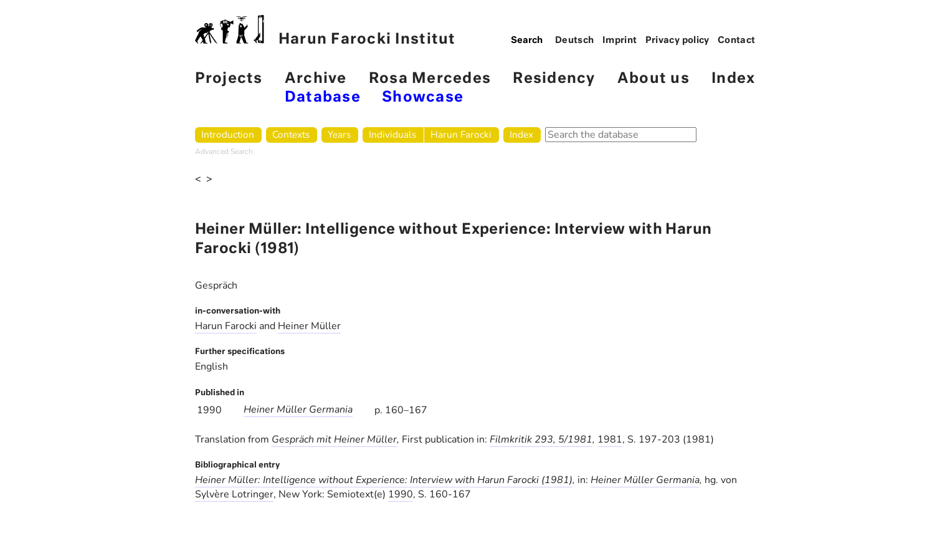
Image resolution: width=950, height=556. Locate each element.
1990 (400, 494)
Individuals (392, 134)
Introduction (227, 134)
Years (339, 134)
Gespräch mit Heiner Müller (334, 439)
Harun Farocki (461, 134)
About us (653, 79)
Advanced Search (224, 151)
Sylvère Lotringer (234, 494)
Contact (737, 40)
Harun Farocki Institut (325, 31)
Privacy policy (677, 40)
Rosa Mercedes (430, 79)
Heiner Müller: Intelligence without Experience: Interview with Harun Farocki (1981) (383, 480)
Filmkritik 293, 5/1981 (541, 439)
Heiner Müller (309, 326)
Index (733, 79)
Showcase (422, 97)
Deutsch (574, 40)
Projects (229, 79)
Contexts (291, 134)
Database (323, 97)
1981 (609, 439)
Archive (316, 79)
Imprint (619, 40)
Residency (554, 79)
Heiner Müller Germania (298, 409)
